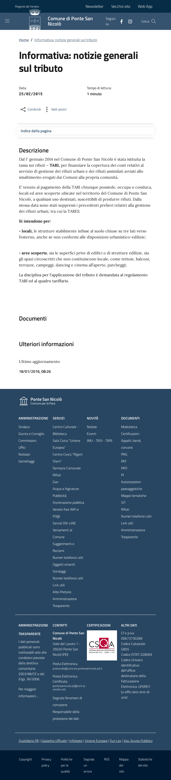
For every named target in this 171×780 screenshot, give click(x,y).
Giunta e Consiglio (31, 433)
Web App (145, 6)
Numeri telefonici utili (68, 557)
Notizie (92, 426)
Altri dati (129, 625)
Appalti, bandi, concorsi (131, 444)
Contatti (60, 625)
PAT (123, 461)
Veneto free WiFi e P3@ (66, 513)
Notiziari (24, 454)
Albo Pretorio (62, 591)
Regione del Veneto (27, 6)
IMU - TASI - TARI (99, 440)
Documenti (130, 418)
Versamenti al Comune (62, 533)
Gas (55, 481)
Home (24, 40)
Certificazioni (130, 433)
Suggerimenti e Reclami (63, 547)
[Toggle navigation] (7, 20)
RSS (106, 759)
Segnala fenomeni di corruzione (67, 701)
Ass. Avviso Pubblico (138, 740)
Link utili (59, 585)
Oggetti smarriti (64, 564)
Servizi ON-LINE (64, 523)
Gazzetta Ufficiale (54, 740)
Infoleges (75, 740)
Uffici (22, 447)
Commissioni (27, 440)
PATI (124, 468)
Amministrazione (33, 418)
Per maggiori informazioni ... (28, 692)
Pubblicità (59, 495)
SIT (123, 502)
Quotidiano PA (29, 740)
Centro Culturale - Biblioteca (66, 430)
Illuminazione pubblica (68, 502)
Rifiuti (57, 475)
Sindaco (24, 426)
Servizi (59, 418)
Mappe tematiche (133, 495)
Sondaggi (59, 571)
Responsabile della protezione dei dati (66, 715)
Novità (92, 418)
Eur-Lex (115, 740)
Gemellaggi (26, 461)
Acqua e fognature (66, 488)
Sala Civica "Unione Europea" (66, 444)
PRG (124, 454)
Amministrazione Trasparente (65, 602)
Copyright (25, 759)
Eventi (91, 433)
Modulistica (129, 426)
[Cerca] (153, 21)
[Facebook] (120, 21)
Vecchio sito (120, 6)
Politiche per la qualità (66, 765)
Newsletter (94, 6)
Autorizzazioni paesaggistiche (131, 485)
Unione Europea (96, 740)
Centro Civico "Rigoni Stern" (67, 458)
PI (122, 475)
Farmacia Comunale (67, 468)
